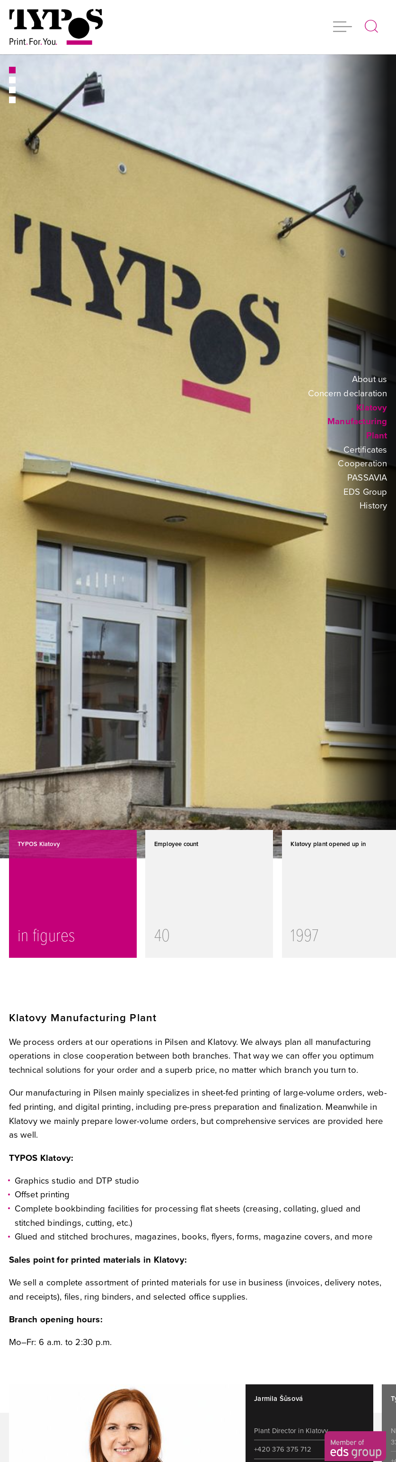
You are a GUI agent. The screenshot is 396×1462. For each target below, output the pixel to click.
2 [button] (11, 80)
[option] (198, 456)
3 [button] (11, 90)
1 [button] (11, 70)
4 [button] (11, 100)
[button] (342, 27)
